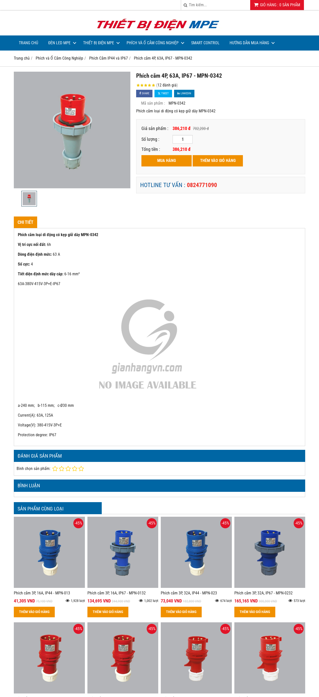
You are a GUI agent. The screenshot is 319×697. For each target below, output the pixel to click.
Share (144, 93)
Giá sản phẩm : (154, 128)
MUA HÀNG (166, 160)
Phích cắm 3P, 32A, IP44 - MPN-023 (189, 593)
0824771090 (202, 185)
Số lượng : (150, 139)
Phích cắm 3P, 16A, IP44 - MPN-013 (42, 593)
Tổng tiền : (150, 149)
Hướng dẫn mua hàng (249, 42)
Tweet (163, 93)
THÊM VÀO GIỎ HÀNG (218, 160)
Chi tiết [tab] (25, 222)
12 (167, 85)
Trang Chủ (28, 42)
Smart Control (205, 42)
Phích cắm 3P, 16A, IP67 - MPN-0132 (116, 593)
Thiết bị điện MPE (98, 42)
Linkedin (184, 93)
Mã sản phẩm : (153, 103)
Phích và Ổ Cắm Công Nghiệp (153, 42)
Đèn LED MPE (59, 42)
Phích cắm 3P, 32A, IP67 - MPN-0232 (263, 593)
